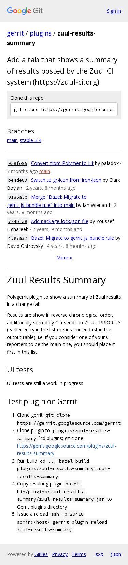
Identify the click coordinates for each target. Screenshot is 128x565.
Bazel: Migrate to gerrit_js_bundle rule (72, 238)
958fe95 (17, 163)
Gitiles (41, 554)
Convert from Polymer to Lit (62, 163)
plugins (41, 33)
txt (99, 554)
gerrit (15, 33)
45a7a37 (17, 238)
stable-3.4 (30, 140)
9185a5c (17, 197)
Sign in (114, 11)
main (12, 140)
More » (64, 257)
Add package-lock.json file (59, 221)
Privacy (60, 554)
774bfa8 (17, 221)
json (115, 554)
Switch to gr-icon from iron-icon (66, 179)
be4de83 (17, 180)
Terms (79, 554)
